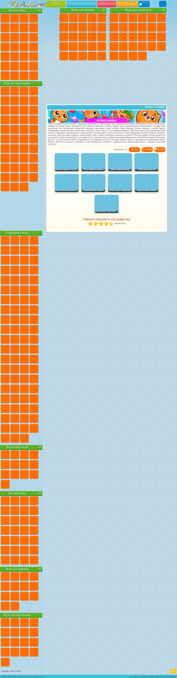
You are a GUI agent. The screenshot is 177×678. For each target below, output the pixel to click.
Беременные (63, 46)
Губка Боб (24, 90)
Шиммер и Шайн (24, 138)
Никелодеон (24, 65)
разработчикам (168, 676)
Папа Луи (101, 37)
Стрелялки (142, 56)
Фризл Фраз (52, 129)
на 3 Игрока (14, 65)
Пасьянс (14, 46)
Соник (52, 119)
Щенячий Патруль (33, 90)
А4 (24, 157)
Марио (33, 129)
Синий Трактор (14, 148)
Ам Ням (52, 109)
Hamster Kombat (33, 186)
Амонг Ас (43, 148)
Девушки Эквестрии (73, 17)
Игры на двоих (127, 3)
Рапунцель (73, 46)
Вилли (14, 90)
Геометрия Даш (43, 27)
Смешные (14, 37)
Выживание (114, 46)
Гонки (123, 37)
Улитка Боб (24, 100)
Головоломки (52, 56)
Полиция (151, 37)
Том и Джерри (43, 138)
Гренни (43, 157)
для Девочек (24, 17)
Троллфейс (43, 100)
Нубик (24, 167)
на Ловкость (14, 27)
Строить (43, 75)
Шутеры (123, 56)
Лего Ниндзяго (52, 90)
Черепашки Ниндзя (133, 27)
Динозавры (43, 46)
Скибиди (14, 186)
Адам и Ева (14, 138)
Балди (33, 157)
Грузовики (161, 27)
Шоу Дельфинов (14, 119)
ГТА (142, 46)
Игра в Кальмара (14, 157)
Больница (82, 46)
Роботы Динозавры (161, 37)
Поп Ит (33, 27)
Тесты (101, 17)
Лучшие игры (34, 10)
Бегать (133, 56)
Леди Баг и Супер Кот (52, 100)
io (24, 37)
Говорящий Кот (43, 90)
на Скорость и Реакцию (24, 56)
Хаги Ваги (52, 157)
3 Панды (24, 119)
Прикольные (52, 46)
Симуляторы (33, 17)
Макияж (63, 56)
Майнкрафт (114, 27)
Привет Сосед (33, 167)
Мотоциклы (142, 27)
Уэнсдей (43, 177)
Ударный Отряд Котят (24, 129)
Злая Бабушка (14, 109)
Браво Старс (52, 148)
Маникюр (92, 46)
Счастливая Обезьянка (33, 138)
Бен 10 (151, 46)
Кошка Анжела (92, 27)
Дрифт (161, 46)
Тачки (33, 119)
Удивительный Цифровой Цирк (43, 186)
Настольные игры (34, 447)
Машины (123, 27)
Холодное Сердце (101, 27)
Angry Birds (43, 109)
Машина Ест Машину (133, 46)
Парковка (114, 17)
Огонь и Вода (82, 17)
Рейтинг (159, 150)
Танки (142, 17)
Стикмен (151, 27)
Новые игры (107, 3)
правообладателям (150, 676)
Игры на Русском (24, 46)
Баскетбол (52, 65)
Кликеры (52, 37)
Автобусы (114, 56)
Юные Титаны (52, 138)
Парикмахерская (82, 37)
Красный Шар (33, 100)
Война (33, 75)
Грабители (123, 46)
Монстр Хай (63, 27)
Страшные (33, 37)
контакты (134, 676)
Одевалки (73, 37)
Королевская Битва (161, 17)
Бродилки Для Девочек (73, 27)
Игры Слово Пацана (33, 177)
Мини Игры (14, 56)
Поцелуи (92, 37)
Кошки (63, 37)
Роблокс (14, 167)
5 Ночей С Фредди (14, 100)
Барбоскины (14, 129)
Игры (56, 3)
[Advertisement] (34, 210)
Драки (114, 37)
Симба (24, 177)
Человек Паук (43, 129)
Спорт (52, 27)
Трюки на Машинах (33, 56)
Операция (101, 46)
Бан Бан (52, 177)
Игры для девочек (83, 10)
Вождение (14, 75)
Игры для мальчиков (81, 3)
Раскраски (82, 27)
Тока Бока (52, 167)
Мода (82, 56)
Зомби (151, 17)
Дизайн (101, 56)
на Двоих (52, 17)
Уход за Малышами (92, 56)
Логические (43, 37)
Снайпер (133, 37)
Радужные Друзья (43, 167)
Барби (92, 17)
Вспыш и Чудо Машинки (43, 119)
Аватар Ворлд (14, 177)
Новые (14, 17)
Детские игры (34, 493)
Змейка (43, 56)
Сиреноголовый (33, 148)
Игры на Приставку (52, 75)
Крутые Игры (33, 65)
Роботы (142, 37)
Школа (43, 65)
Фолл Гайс (24, 148)
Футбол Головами (24, 75)
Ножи (33, 46)
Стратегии (133, 17)
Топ (134, 150)
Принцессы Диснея (73, 56)
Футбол (123, 17)
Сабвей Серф (33, 109)
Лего (24, 109)
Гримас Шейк (24, 186)
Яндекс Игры (24, 27)
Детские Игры (43, 17)
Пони (63, 17)
